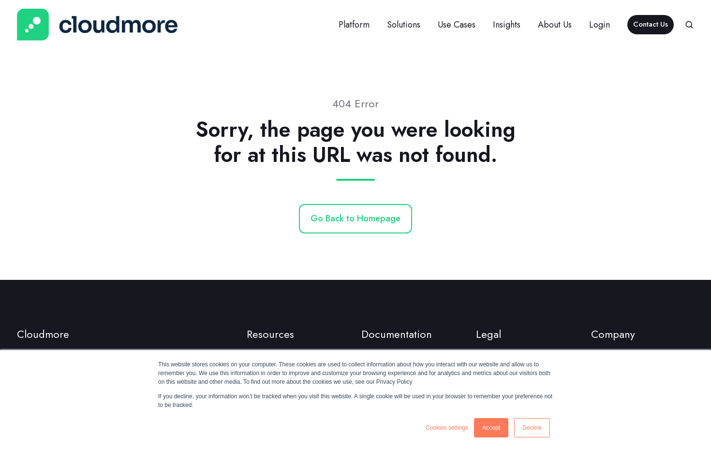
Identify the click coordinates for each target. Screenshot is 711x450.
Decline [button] (532, 427)
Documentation (396, 334)
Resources (270, 334)
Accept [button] (491, 427)
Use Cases (456, 24)
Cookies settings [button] (447, 427)
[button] (689, 24)
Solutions (403, 24)
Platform (354, 24)
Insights (506, 24)
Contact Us (650, 24)
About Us (555, 24)
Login (599, 24)
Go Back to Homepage (355, 218)
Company (613, 334)
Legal (488, 334)
